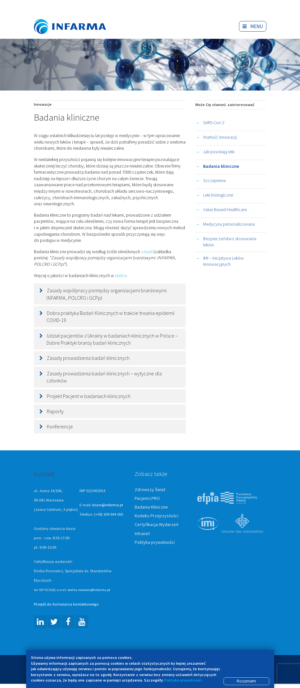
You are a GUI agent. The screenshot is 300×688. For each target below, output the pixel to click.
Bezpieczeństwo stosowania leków (229, 242)
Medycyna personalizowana (229, 224)
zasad (146, 252)
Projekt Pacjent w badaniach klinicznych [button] (88, 396)
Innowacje (43, 104)
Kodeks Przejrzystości (156, 516)
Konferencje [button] (60, 427)
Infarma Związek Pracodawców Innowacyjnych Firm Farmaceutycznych (76, 17)
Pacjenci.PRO (147, 498)
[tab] (110, 294)
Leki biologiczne (218, 195)
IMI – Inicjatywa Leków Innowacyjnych (223, 261)
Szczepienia (214, 181)
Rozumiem (246, 681)
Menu (253, 26)
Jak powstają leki (218, 152)
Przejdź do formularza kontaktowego (66, 604)
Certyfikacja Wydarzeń (157, 525)
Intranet (142, 534)
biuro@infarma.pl (107, 505)
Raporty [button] (55, 411)
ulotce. (122, 276)
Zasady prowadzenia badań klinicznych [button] (88, 358)
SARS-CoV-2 (213, 123)
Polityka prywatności (155, 542)
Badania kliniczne (221, 166)
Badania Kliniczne (151, 507)
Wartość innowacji (220, 137)
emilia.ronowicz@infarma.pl (89, 590)
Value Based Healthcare (225, 210)
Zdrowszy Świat (150, 490)
